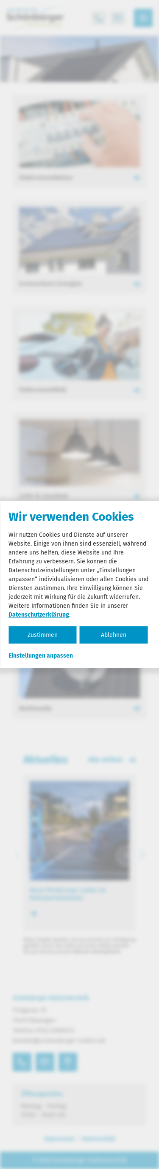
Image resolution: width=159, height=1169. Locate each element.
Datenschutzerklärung (38, 614)
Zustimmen (43, 634)
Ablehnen (113, 634)
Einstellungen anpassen (40, 655)
